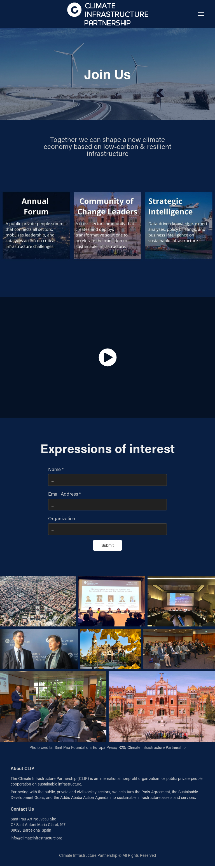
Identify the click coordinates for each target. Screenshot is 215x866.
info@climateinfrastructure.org (36, 838)
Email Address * (64, 493)
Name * (56, 469)
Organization (61, 518)
